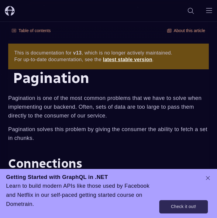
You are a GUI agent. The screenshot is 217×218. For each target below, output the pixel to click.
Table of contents (31, 30)
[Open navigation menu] (209, 10)
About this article (186, 30)
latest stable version (127, 59)
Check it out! (183, 206)
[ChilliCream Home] (9, 10)
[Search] (191, 10)
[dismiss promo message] (208, 178)
